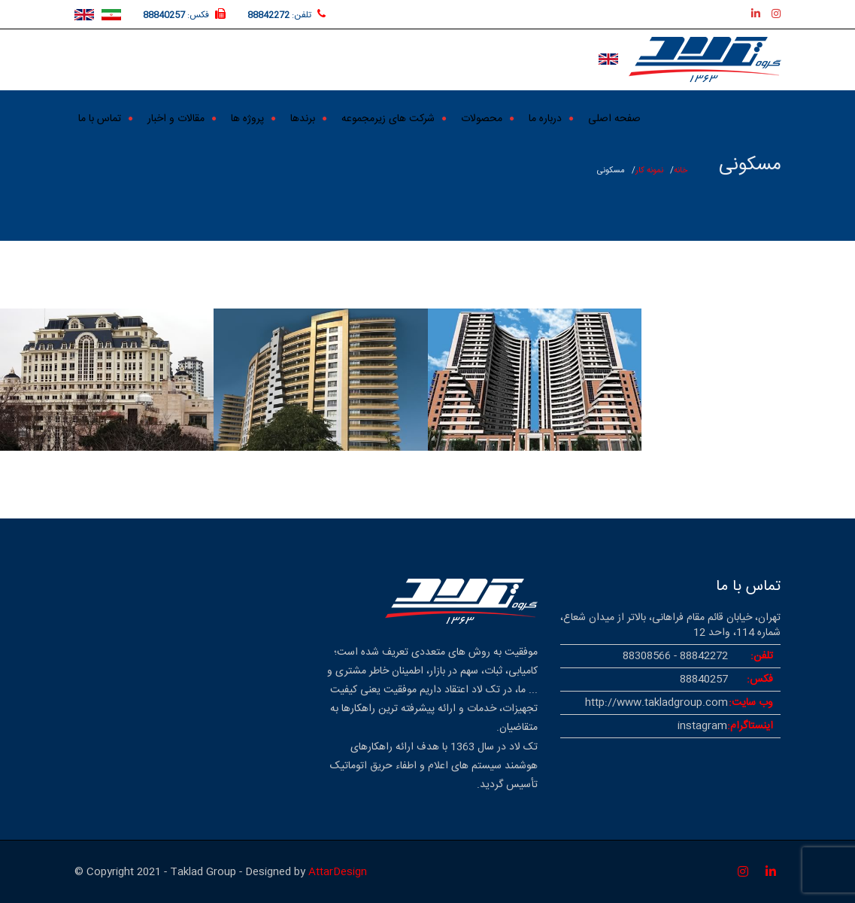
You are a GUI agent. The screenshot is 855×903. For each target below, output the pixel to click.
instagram (702, 726)
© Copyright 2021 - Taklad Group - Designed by (191, 872)
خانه (680, 171)
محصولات (481, 117)
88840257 (164, 15)
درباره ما (545, 117)
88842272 (268, 15)
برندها (302, 117)
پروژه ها (247, 117)
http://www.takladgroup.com (656, 703)
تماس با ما (99, 117)
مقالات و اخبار (176, 117)
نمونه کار (649, 171)
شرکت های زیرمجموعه (388, 117)
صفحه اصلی (614, 117)
